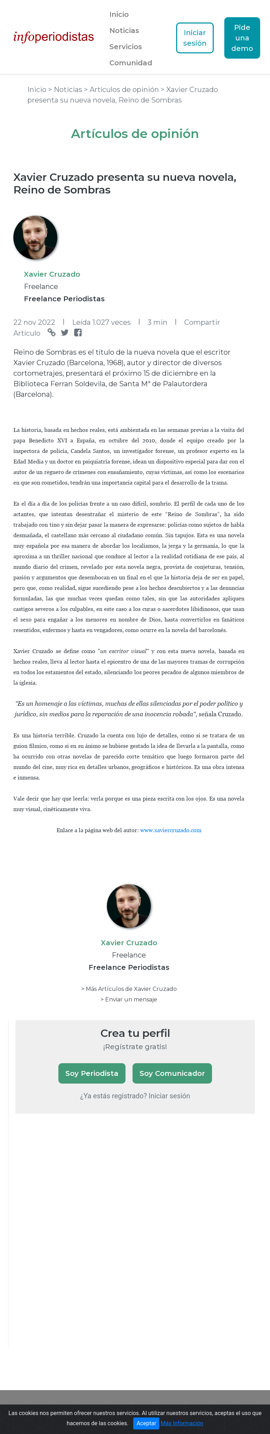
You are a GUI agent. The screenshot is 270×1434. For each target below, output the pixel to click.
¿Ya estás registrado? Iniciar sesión (135, 1096)
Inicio (119, 14)
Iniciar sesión (195, 37)
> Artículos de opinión (122, 89)
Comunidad (130, 63)
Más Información (182, 1423)
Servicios (125, 46)
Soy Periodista (91, 1073)
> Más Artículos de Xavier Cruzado (129, 989)
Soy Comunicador (172, 1073)
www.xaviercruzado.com (170, 830)
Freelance (41, 286)
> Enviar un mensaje (129, 999)
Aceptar (146, 1423)
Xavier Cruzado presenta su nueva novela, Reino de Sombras (124, 183)
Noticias (124, 30)
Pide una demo (242, 38)
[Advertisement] (68, 1240)
